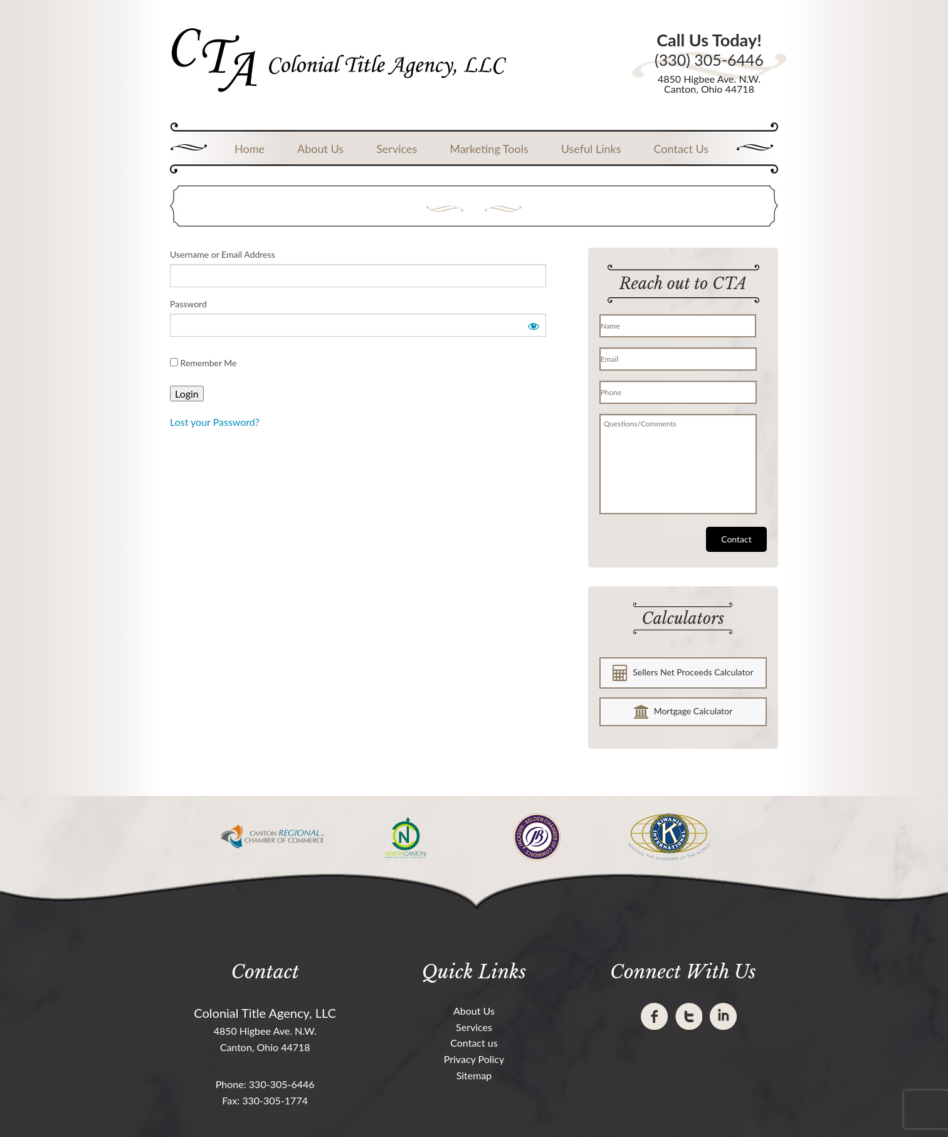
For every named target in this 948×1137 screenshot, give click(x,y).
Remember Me (203, 362)
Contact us (473, 1043)
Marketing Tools (489, 149)
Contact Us (680, 149)
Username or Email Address (222, 254)
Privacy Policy (474, 1059)
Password (188, 304)
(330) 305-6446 (709, 60)
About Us (320, 149)
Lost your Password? (215, 422)
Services (396, 149)
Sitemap (474, 1075)
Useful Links (591, 149)
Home (249, 149)
